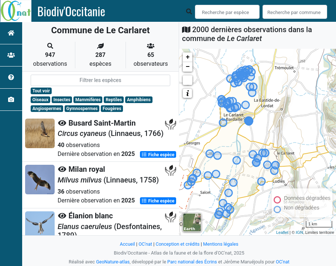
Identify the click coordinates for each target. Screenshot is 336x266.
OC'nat (144, 244)
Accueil (126, 244)
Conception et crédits (177, 244)
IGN (299, 232)
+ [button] (188, 57)
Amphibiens (139, 99)
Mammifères (87, 99)
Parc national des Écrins (192, 262)
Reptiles (114, 99)
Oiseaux (40, 99)
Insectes (62, 99)
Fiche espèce (157, 154)
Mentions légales (221, 244)
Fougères (112, 108)
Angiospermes (46, 108)
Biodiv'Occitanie (71, 11)
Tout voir (41, 90)
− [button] (188, 66)
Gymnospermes (82, 108)
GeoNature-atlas (112, 262)
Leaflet (282, 232)
